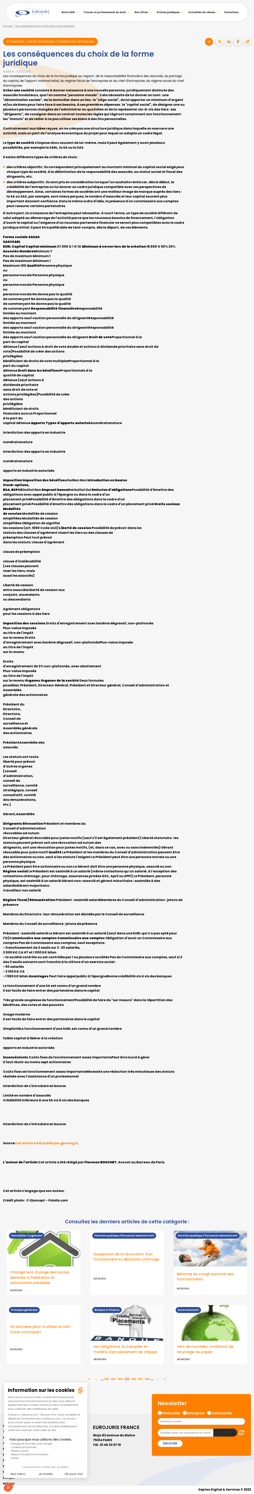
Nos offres (141, 12)
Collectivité (222, 1413)
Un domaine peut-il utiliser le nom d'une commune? (40, 1330)
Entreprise (196, 1413)
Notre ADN (68, 12)
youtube (246, 747)
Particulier (171, 1413)
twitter (246, 731)
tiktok (246, 771)
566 (133, 1379)
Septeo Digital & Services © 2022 (224, 1490)
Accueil (7, 26)
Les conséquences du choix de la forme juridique (45, 26)
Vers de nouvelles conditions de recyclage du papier (205, 1350)
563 (113, 1379)
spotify (246, 763)
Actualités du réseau (201, 12)
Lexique (9, 1478)
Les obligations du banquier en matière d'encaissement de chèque (125, 1350)
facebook (246, 723)
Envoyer (170, 1444)
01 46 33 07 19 (111, 1445)
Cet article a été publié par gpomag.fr (47, 1143)
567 (140, 1379)
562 (106, 1379)
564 (120, 1379)
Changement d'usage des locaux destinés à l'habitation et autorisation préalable (39, 1278)
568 (147, 1379)
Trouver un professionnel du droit (104, 12)
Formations (231, 12)
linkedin (246, 739)
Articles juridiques (168, 12)
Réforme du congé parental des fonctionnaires (205, 1277)
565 (127, 1379)
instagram (246, 755)
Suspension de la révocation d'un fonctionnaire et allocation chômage (126, 1257)
